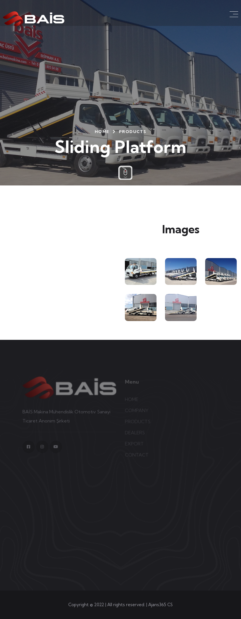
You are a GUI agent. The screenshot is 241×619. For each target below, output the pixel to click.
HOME (102, 131)
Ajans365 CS (160, 604)
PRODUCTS (132, 131)
